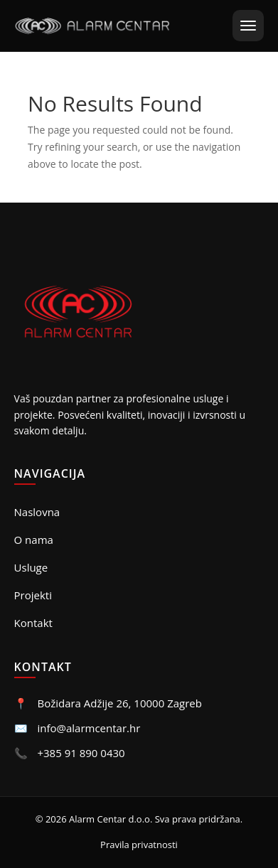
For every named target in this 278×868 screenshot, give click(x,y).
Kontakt (33, 623)
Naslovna (37, 512)
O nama (33, 539)
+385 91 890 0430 (80, 753)
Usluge (31, 567)
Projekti (33, 595)
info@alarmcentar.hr (88, 728)
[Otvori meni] (248, 25)
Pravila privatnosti (139, 844)
